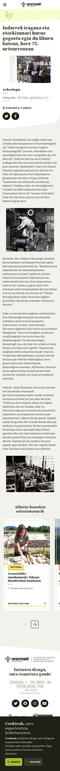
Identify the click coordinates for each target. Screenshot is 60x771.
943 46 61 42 (31, 690)
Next (35, 624)
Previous (25, 624)
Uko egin (33, 761)
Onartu (13, 761)
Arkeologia (11, 90)
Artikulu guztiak (18, 603)
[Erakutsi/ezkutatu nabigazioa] (5, 4)
